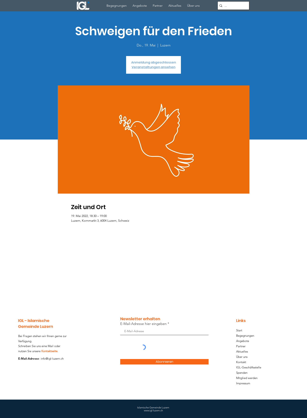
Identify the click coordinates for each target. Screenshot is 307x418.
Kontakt (241, 362)
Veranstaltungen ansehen (153, 67)
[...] (233, 6)
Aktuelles (242, 351)
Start (239, 330)
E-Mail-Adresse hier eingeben (143, 324)
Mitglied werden (246, 378)
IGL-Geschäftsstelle (248, 367)
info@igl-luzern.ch (52, 358)
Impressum (243, 383)
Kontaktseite (49, 351)
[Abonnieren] (164, 362)
